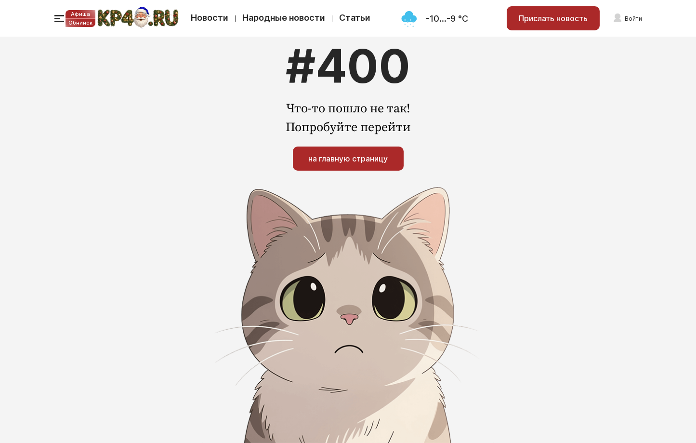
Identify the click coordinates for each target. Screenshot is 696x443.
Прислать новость (553, 18)
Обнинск (80, 22)
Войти (633, 18)
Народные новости (283, 18)
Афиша (80, 14)
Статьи (354, 18)
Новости (209, 18)
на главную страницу (348, 158)
